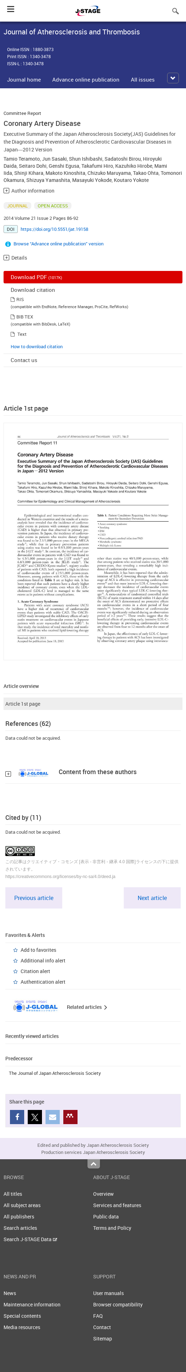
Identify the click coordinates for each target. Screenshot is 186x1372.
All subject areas (22, 1205)
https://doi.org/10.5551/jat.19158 (54, 229)
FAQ (98, 1315)
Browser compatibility (118, 1304)
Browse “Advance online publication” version (58, 243)
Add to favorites (38, 949)
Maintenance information (32, 1304)
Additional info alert (43, 960)
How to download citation (37, 346)
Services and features (117, 1205)
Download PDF (36, 276)
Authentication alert (43, 981)
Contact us (24, 359)
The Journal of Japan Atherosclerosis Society (55, 1073)
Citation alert (35, 971)
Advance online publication (85, 79)
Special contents (22, 1315)
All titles (13, 1193)
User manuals (108, 1293)
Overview (103, 1193)
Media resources (22, 1327)
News (10, 1293)
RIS (20, 299)
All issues (143, 79)
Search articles (20, 1227)
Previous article (33, 898)
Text (22, 334)
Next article (152, 898)
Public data (106, 1216)
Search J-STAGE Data (30, 1239)
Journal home (24, 79)
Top (93, 1163)
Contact (102, 1327)
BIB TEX (24, 316)
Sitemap (102, 1338)
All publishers (19, 1216)
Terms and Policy (112, 1227)
